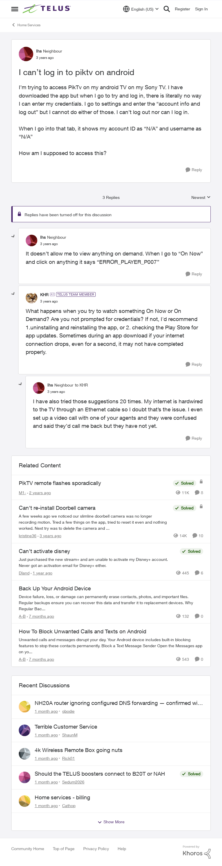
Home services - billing (62, 797)
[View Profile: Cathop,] (24, 801)
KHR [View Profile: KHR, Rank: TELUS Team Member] (44, 294)
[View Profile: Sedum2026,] (24, 777)
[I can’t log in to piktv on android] (49, 244)
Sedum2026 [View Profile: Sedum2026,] (73, 781)
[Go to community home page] (47, 9)
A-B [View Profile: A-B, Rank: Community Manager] (22, 615)
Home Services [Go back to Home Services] (25, 25)
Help (122, 848)
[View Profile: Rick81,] (24, 753)
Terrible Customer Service (66, 726)
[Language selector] (141, 9)
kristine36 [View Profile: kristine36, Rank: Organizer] (27, 535)
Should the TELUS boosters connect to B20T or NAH (100, 773)
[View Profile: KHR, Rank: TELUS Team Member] (31, 297)
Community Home (27, 848)
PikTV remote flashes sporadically (60, 483)
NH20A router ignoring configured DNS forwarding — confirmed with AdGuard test (118, 703)
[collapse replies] (13, 236)
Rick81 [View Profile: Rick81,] (68, 758)
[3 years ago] (49, 536)
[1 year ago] (41, 573)
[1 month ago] (46, 711)
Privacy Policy (96, 848)
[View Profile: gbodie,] (24, 706)
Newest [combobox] (201, 197)
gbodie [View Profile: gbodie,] (68, 711)
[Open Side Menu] (14, 9)
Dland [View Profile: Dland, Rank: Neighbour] (24, 572)
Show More (111, 821)
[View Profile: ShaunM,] (24, 730)
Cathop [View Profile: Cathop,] (68, 805)
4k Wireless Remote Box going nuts (79, 750)
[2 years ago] (39, 492)
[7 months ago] (40, 616)
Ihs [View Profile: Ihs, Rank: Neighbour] (39, 50)
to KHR (81, 384)
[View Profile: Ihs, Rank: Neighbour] (26, 54)
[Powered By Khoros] (197, 852)
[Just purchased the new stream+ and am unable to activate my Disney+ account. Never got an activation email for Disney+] (98, 562)
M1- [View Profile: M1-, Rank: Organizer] (22, 492)
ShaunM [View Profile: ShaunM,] (69, 734)
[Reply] (193, 170)
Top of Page (64, 848)
